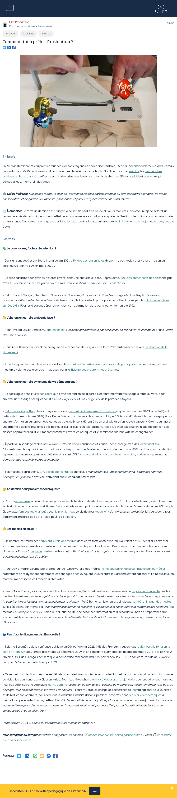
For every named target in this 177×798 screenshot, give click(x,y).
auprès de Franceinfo (146, 591)
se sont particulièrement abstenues (92, 411)
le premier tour (64, 511)
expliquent (147, 444)
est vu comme (57, 684)
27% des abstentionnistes (56, 471)
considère (46, 394)
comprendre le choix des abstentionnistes (107, 454)
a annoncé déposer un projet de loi (112, 679)
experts (29, 176)
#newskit (10, 33)
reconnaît (101, 511)
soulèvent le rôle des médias (57, 541)
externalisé (22, 501)
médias (134, 171)
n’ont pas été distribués (32, 511)
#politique (28, 33)
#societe (46, 33)
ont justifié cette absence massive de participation (105, 364)
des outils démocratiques (144, 695)
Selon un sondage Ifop (20, 411)
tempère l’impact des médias (152, 601)
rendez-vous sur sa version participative (114, 735)
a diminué (121, 221)
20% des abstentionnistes (137, 278)
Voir (95, 791)
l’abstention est (55, 329)
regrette (36, 551)
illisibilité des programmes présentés (94, 369)
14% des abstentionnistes (87, 260)
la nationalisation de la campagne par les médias (134, 568)
